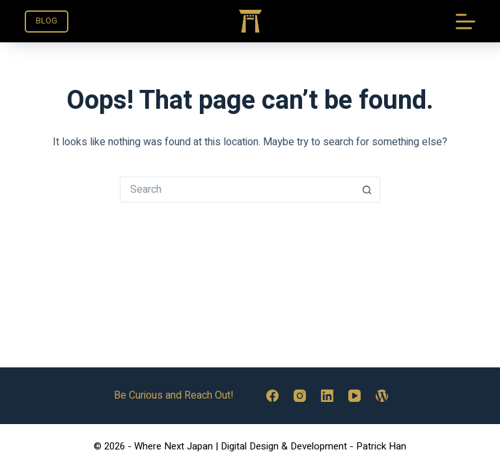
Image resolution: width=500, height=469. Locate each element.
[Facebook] (272, 396)
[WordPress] (382, 396)
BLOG (46, 20)
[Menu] (465, 21)
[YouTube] (354, 396)
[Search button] (367, 190)
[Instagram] (300, 396)
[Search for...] (237, 190)
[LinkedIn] (327, 396)
